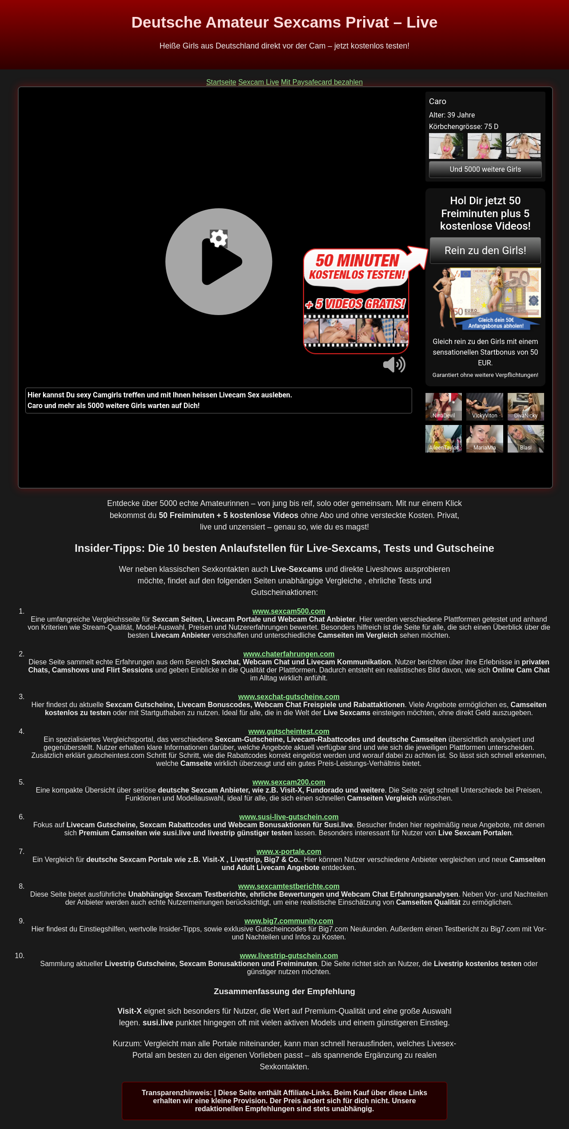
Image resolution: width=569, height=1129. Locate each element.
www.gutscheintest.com (289, 731)
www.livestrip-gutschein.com (289, 955)
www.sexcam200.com (288, 782)
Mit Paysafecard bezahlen (322, 82)
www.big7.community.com (288, 921)
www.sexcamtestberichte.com (289, 886)
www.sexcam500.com (288, 611)
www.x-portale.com (288, 851)
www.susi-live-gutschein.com (288, 817)
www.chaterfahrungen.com (289, 654)
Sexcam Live (258, 82)
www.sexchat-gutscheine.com (289, 696)
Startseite (221, 82)
